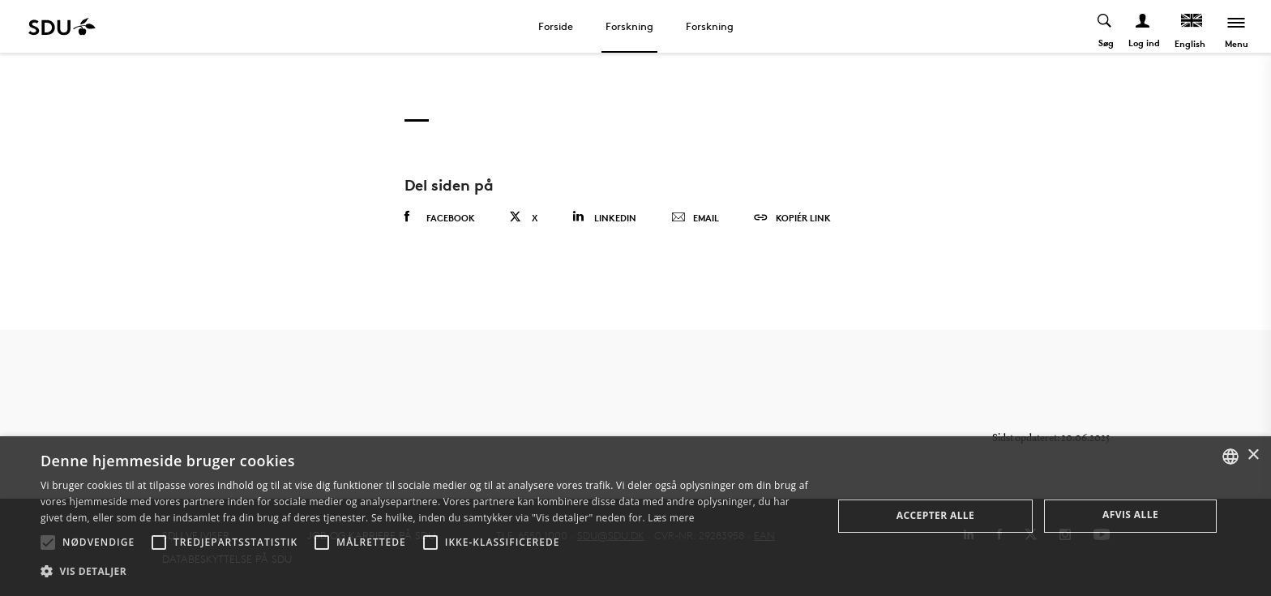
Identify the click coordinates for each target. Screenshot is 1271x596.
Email (695, 218)
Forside (555, 25)
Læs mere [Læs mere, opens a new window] (671, 518)
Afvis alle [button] (1130, 514)
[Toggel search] (1105, 26)
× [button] (1253, 455)
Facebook (439, 217)
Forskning (629, 25)
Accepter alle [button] (935, 515)
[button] (48, 542)
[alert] (635, 516)
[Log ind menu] (1143, 26)
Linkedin (604, 217)
